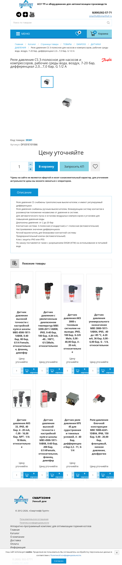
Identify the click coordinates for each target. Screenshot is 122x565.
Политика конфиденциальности (34, 522)
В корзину (46, 166)
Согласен (58, 561)
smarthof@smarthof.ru (100, 16)
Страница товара (49, 44)
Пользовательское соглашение (34, 519)
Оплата (14, 543)
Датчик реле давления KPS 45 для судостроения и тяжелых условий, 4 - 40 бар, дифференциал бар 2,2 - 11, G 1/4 (72, 435)
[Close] (117, 552)
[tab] (24, 192)
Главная (19, 44)
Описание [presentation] (24, 192)
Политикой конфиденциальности (65, 555)
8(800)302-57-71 (102, 12)
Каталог (32, 44)
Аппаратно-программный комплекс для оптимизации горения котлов (50, 526)
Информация (17, 547)
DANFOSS (81, 44)
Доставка (15, 540)
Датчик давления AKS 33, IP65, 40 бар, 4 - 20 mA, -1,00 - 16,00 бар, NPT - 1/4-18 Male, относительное (21, 433)
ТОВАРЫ (67, 44)
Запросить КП (74, 166)
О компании (17, 536)
